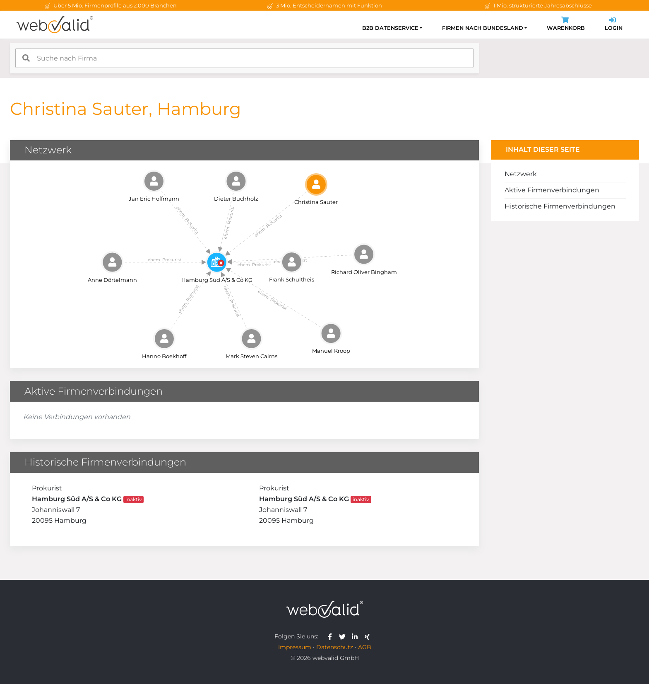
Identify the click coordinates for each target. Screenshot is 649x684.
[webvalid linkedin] (356, 636)
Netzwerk (521, 174)
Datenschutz (334, 647)
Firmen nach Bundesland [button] (482, 28)
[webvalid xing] (368, 636)
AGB (364, 647)
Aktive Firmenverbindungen (552, 190)
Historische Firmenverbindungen (560, 206)
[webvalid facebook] (332, 636)
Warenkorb (566, 24)
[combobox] (244, 58)
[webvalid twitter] (344, 636)
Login (613, 24)
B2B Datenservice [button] (390, 28)
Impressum (294, 647)
